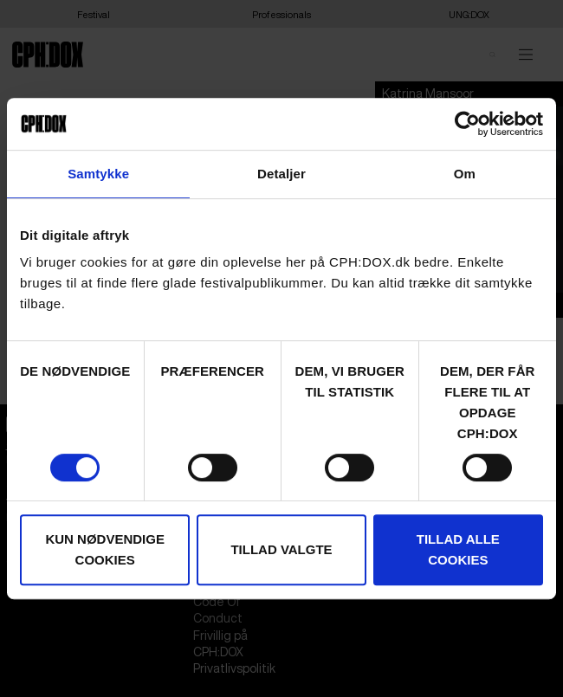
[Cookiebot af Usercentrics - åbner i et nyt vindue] (467, 124)
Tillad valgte (281, 549)
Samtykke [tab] (98, 173)
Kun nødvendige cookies (105, 549)
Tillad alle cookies (458, 549)
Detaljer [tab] (281, 173)
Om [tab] (465, 173)
